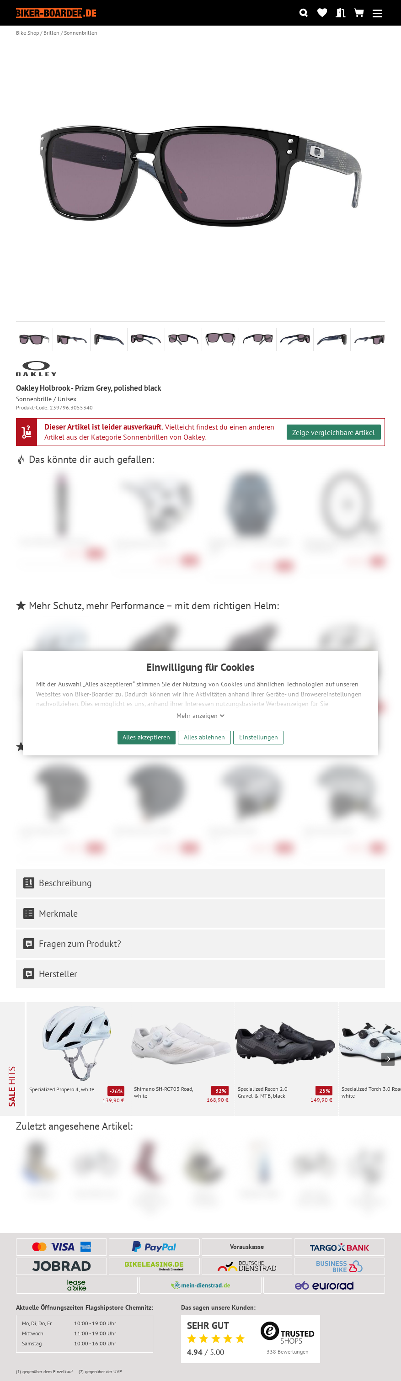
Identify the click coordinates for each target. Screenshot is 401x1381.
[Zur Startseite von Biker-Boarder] (56, 12)
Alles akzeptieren (146, 737)
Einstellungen (258, 737)
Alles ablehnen (204, 737)
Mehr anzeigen (200, 715)
